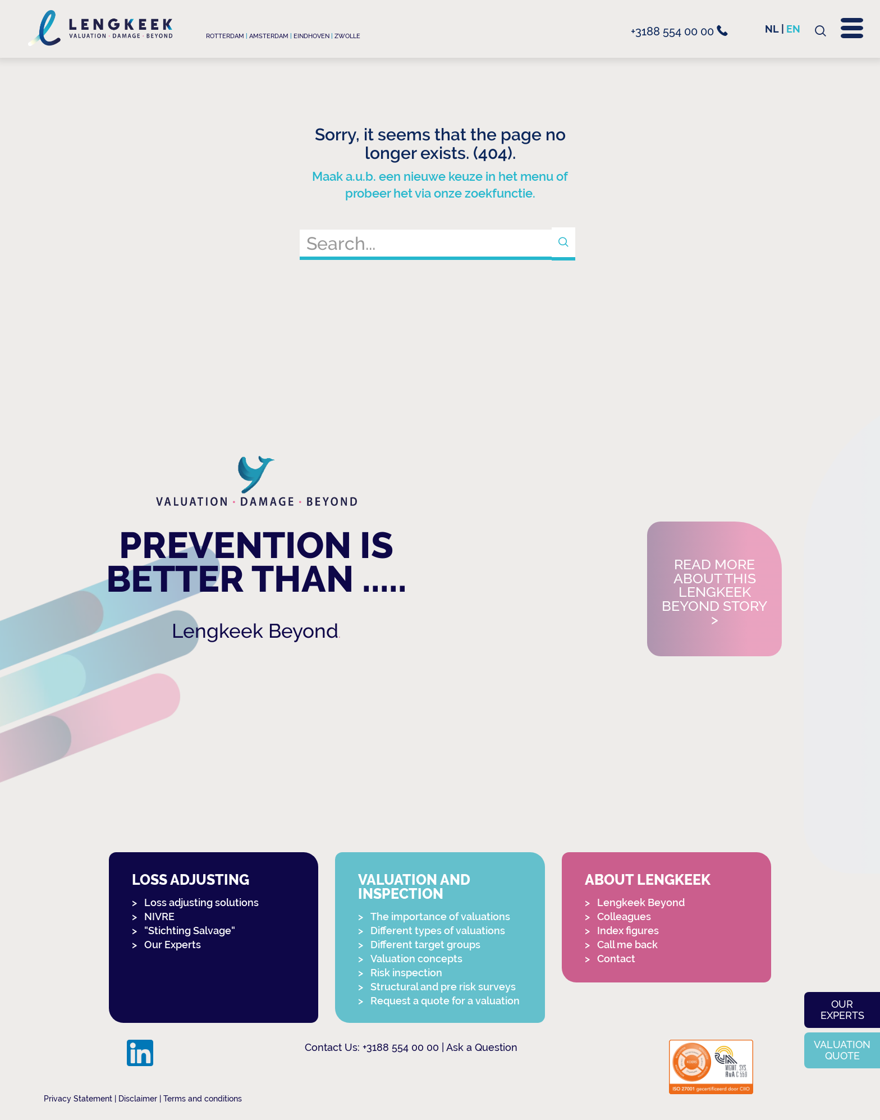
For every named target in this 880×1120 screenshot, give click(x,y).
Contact (616, 958)
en (793, 29)
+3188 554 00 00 (679, 31)
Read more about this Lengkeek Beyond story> (714, 592)
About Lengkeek (648, 880)
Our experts (842, 1009)
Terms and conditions (202, 1098)
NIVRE (159, 916)
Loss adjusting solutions (201, 902)
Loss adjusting (190, 880)
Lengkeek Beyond (255, 630)
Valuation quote (842, 1050)
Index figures (628, 930)
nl (772, 29)
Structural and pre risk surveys (443, 987)
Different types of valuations (437, 930)
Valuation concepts (416, 958)
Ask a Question (481, 1047)
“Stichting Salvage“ (189, 930)
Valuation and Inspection (414, 887)
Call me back (627, 944)
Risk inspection (406, 973)
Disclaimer (137, 1098)
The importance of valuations (440, 916)
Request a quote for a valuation (445, 1001)
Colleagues (624, 916)
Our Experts (172, 944)
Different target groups (425, 944)
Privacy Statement (78, 1098)
